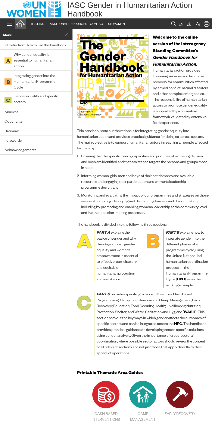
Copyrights (13, 120)
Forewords (13, 140)
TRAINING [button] (37, 23)
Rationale (12, 130)
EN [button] (181, 24)
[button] (9, 23)
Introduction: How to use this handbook (35, 44)
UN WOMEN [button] (116, 23)
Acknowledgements (20, 149)
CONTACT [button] (97, 23)
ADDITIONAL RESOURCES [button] (68, 23)
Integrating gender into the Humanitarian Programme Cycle (34, 81)
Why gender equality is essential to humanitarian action (33, 59)
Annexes (11, 111)
